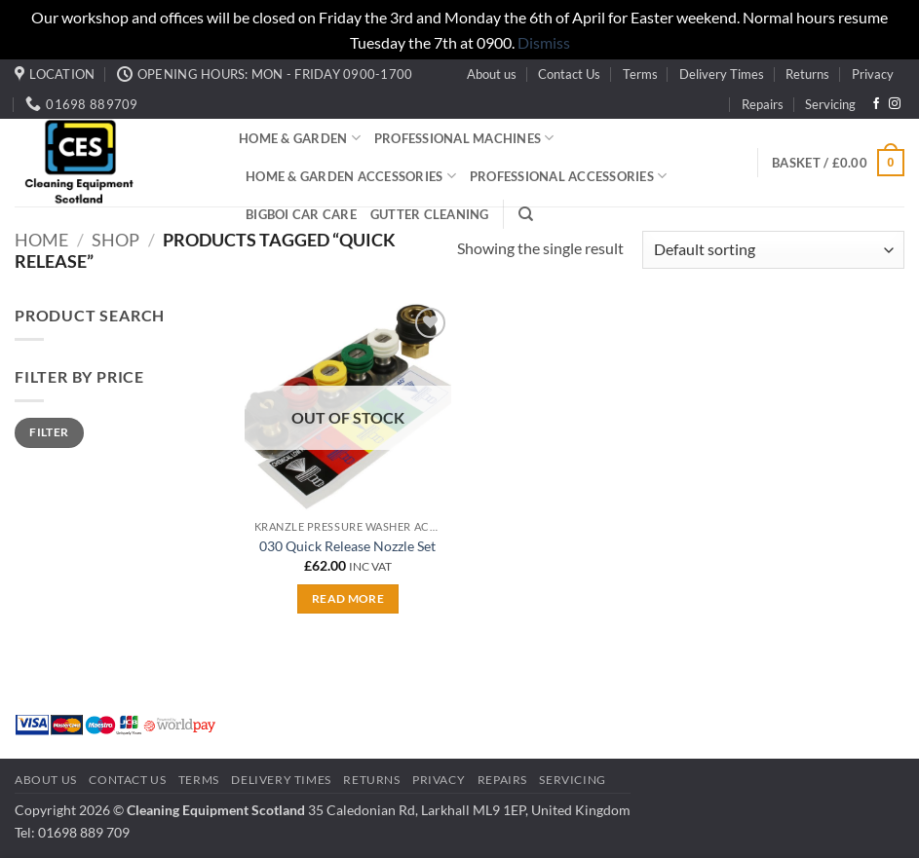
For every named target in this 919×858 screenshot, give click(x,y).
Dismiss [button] (543, 42)
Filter (48, 432)
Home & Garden (300, 138)
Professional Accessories (569, 176)
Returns (807, 74)
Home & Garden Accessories (351, 176)
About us (492, 74)
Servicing (830, 104)
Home (41, 239)
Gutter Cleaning (429, 214)
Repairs (763, 104)
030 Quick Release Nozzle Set (347, 546)
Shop (115, 239)
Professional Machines (464, 138)
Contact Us (569, 74)
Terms (640, 74)
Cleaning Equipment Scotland (216, 810)
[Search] (525, 214)
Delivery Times (721, 74)
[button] (838, 162)
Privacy (873, 74)
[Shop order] (773, 250)
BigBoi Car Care (301, 214)
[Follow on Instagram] (894, 104)
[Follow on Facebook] (876, 104)
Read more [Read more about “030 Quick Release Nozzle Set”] (348, 598)
